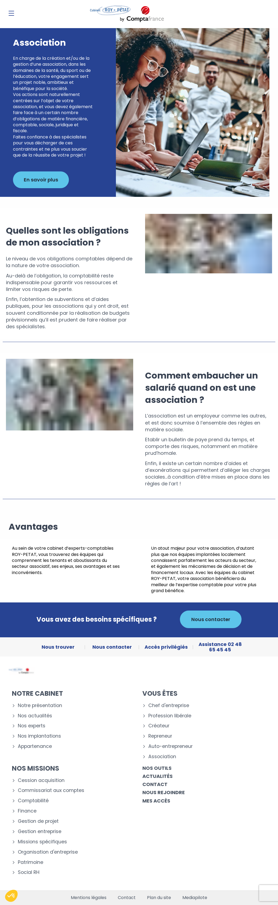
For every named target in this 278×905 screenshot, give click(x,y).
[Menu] (11, 13)
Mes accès (156, 800)
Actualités (157, 776)
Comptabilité (33, 801)
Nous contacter (210, 619)
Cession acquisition (41, 780)
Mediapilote (194, 898)
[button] (11, 895)
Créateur (158, 726)
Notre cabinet (37, 693)
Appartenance (35, 746)
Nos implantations (39, 736)
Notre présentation (40, 705)
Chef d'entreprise (168, 705)
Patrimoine (30, 862)
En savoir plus (41, 179)
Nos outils (157, 768)
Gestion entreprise (39, 831)
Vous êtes (159, 693)
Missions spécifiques (42, 842)
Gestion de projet (38, 821)
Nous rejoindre (163, 792)
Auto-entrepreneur (170, 746)
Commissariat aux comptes (51, 790)
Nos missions (35, 768)
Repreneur (160, 736)
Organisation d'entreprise (48, 852)
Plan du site (159, 898)
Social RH (28, 872)
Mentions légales (88, 898)
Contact (155, 784)
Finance (27, 811)
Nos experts (31, 726)
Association (162, 757)
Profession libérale (169, 716)
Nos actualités (35, 716)
